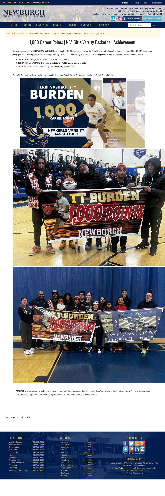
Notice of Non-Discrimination (134, 465)
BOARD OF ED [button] (59, 24)
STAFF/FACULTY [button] (88, 24)
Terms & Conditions (137, 468)
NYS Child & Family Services (134, 473)
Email (136, 2)
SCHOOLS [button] (28, 24)
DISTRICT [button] (15, 24)
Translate (126, 2)
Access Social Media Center (134, 453)
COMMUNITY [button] (104, 24)
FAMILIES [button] (73, 24)
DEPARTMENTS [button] (42, 24)
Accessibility (157, 2)
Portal (145, 2)
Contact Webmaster (120, 468)
